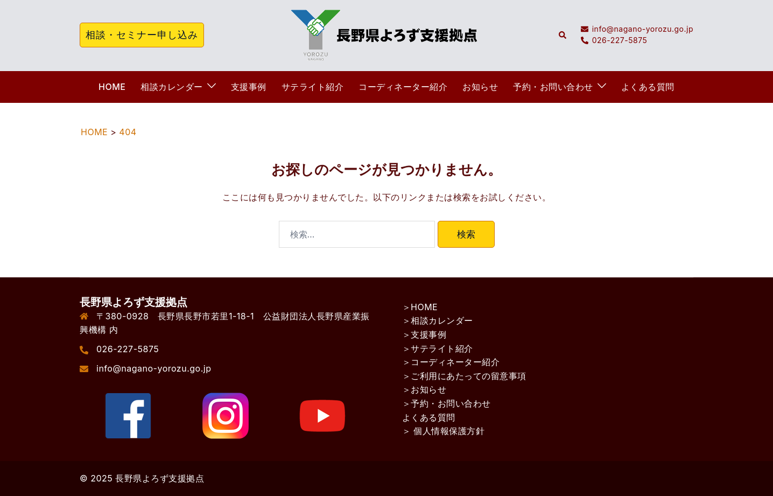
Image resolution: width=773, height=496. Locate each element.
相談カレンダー (171, 86)
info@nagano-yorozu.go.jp (153, 368)
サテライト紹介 (313, 86)
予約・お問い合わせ (553, 86)
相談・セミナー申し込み (142, 34)
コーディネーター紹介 (403, 86)
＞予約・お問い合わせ (446, 403)
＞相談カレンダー (437, 320)
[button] (563, 35)
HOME (112, 86)
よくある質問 (647, 86)
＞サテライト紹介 (437, 348)
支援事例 (248, 86)
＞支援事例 (424, 334)
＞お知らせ (424, 389)
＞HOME (420, 307)
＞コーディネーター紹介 (451, 362)
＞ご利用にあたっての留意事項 (464, 376)
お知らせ (480, 86)
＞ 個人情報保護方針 (443, 430)
